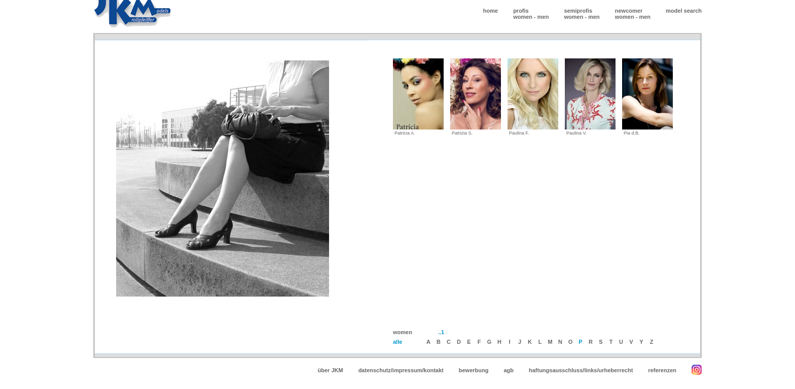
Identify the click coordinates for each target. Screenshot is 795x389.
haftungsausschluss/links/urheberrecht (581, 370)
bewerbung (474, 370)
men (543, 17)
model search (684, 11)
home (490, 11)
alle (397, 342)
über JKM (330, 370)
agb (508, 370)
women (522, 17)
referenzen (662, 370)
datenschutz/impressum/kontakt (401, 370)
